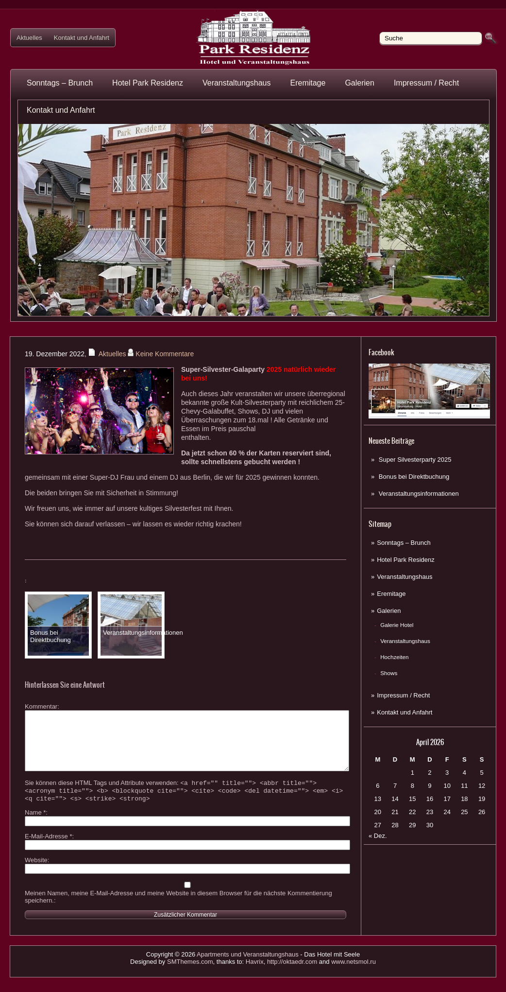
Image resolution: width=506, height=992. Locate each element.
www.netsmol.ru (353, 976)
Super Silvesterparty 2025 (415, 459)
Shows (388, 673)
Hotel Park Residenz (147, 83)
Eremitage (307, 83)
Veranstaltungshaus (236, 83)
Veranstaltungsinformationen (419, 493)
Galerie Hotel (396, 625)
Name (35, 827)
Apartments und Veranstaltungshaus (248, 969)
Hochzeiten (394, 657)
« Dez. (378, 835)
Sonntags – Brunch (60, 83)
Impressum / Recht (426, 83)
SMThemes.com (190, 976)
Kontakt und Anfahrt (81, 37)
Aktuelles (29, 37)
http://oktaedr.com (292, 976)
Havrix (255, 976)
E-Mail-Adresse (48, 850)
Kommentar (41, 706)
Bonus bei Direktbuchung (414, 476)
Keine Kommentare (164, 354)
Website (36, 874)
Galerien (359, 83)
